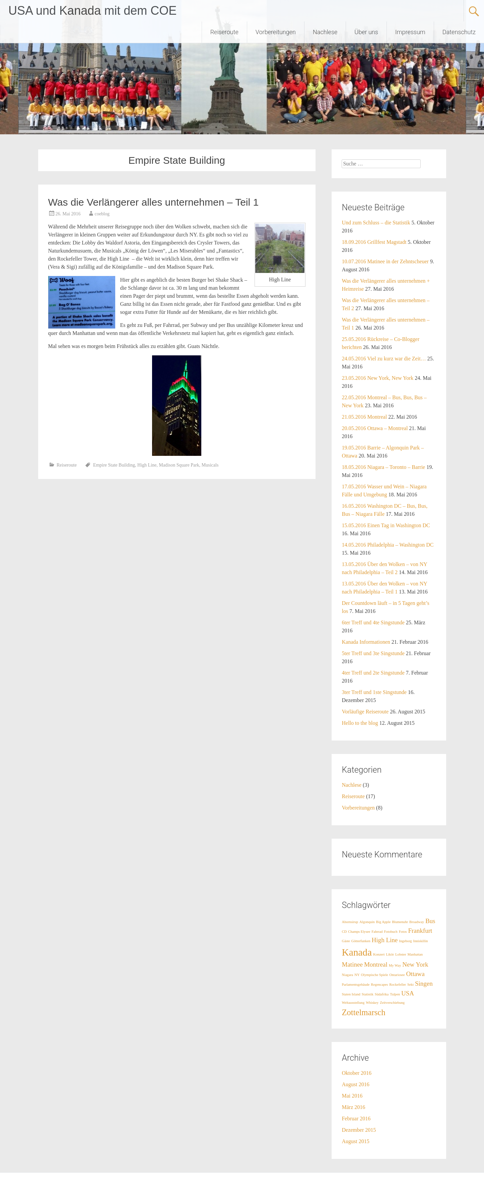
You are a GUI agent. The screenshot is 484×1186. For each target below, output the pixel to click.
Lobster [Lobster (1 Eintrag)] (400, 954)
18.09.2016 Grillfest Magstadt (374, 242)
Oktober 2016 (356, 1073)
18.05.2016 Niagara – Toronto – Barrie (383, 467)
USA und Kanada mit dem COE (92, 10)
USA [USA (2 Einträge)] (407, 993)
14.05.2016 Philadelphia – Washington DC (387, 545)
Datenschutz (459, 32)
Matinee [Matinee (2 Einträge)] (352, 964)
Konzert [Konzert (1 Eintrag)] (379, 954)
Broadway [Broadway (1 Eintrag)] (416, 922)
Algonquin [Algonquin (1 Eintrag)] (367, 922)
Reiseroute (224, 32)
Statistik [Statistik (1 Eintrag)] (367, 994)
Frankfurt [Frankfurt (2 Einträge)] (420, 930)
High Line (146, 465)
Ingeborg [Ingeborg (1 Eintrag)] (405, 941)
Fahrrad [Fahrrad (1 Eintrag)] (377, 931)
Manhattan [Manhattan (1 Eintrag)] (415, 954)
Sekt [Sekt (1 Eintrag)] (410, 984)
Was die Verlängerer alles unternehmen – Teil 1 (153, 202)
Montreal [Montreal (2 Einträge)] (376, 964)
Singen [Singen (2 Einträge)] (424, 983)
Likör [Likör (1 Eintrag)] (390, 954)
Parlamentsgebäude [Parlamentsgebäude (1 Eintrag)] (355, 984)
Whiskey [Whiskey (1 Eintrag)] (372, 1002)
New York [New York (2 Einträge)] (415, 964)
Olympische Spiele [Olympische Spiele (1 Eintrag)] (374, 975)
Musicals (210, 465)
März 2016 (353, 1107)
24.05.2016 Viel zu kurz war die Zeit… (384, 358)
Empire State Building (114, 465)
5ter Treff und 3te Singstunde (373, 653)
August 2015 (355, 1141)
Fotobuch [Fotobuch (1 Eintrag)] (390, 931)
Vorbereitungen (276, 32)
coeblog (102, 213)
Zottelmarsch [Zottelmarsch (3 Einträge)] (363, 1012)
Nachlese (325, 32)
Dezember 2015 (359, 1130)
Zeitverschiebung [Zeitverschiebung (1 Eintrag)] (392, 1002)
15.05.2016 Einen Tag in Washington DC (386, 525)
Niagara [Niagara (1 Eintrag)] (347, 975)
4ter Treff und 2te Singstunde (373, 673)
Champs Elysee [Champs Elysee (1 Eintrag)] (359, 931)
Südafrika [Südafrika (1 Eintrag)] (382, 994)
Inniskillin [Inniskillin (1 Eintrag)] (420, 941)
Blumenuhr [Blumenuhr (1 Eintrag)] (400, 922)
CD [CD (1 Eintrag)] (344, 931)
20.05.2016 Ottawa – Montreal (375, 428)
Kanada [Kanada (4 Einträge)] (357, 952)
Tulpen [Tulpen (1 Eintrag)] (395, 994)
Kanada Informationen (366, 642)
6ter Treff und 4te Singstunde (373, 622)
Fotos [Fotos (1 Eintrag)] (403, 931)
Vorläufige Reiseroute (365, 711)
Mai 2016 (352, 1096)
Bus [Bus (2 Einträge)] (430, 920)
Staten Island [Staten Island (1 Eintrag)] (351, 994)
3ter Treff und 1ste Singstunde (374, 692)
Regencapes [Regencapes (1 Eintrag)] (379, 984)
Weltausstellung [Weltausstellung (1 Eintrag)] (353, 1002)
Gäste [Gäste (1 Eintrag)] (346, 941)
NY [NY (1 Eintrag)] (356, 975)
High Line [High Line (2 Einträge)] (385, 940)
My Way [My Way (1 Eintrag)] (395, 965)
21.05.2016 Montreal (364, 417)
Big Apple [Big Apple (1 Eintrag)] (383, 922)
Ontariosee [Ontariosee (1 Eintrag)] (397, 975)
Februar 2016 (356, 1118)
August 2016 (355, 1084)
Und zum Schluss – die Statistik (376, 222)
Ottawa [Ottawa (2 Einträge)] (415, 973)
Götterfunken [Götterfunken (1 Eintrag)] (360, 941)
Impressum (410, 32)
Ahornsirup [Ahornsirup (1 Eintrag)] (350, 922)
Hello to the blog (360, 723)
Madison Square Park (179, 465)
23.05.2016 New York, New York (377, 378)
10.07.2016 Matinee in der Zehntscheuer (385, 261)
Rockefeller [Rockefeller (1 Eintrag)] (397, 984)
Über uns (366, 32)
